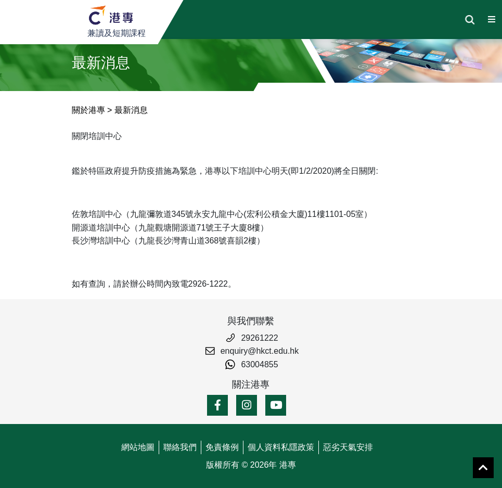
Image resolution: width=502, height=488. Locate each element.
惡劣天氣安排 (348, 447)
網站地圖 (138, 447)
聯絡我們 (180, 447)
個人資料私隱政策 (281, 447)
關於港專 (88, 110)
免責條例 (222, 447)
